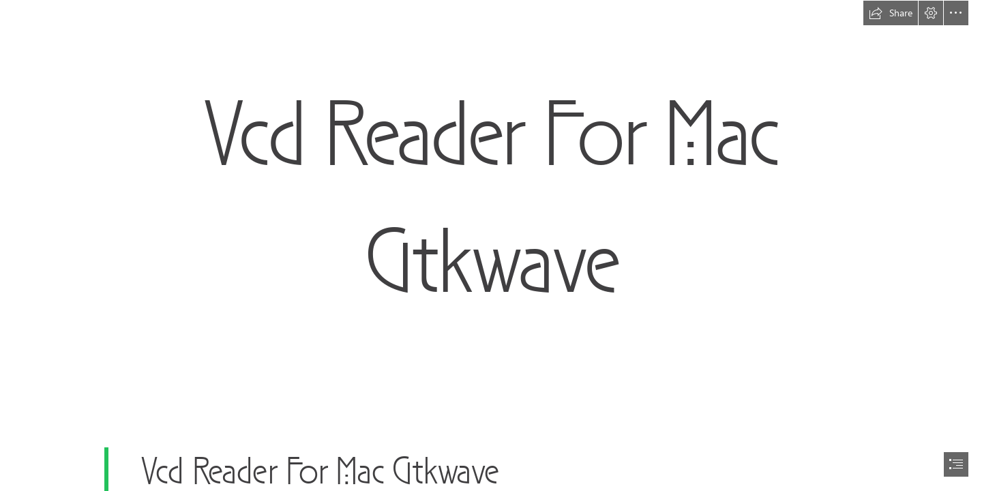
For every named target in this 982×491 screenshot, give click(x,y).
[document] (491, 245)
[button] (890, 13)
